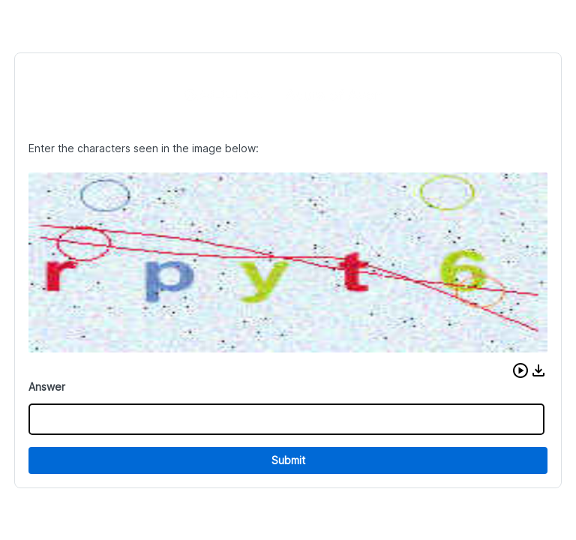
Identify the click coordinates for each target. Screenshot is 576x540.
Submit (288, 460)
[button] (521, 371)
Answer (46, 386)
